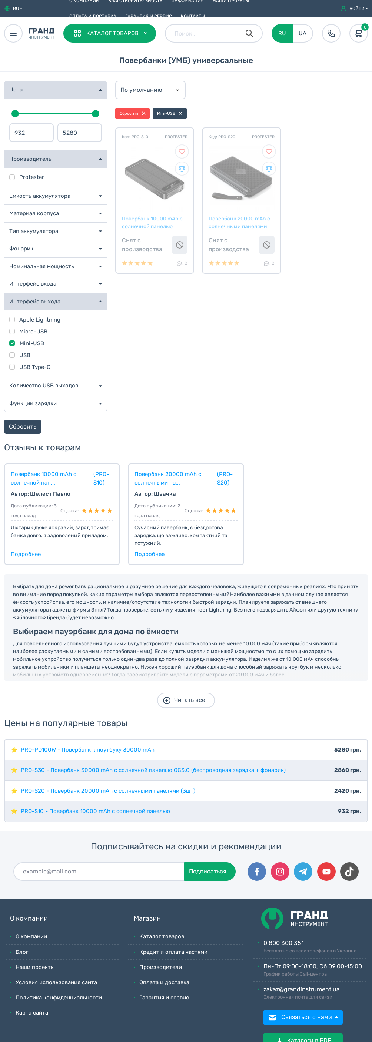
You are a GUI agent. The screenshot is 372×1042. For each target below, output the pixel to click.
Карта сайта (32, 1012)
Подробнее (26, 554)
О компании (31, 936)
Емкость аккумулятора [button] (39, 196)
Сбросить (22, 426)
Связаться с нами (300, 1017)
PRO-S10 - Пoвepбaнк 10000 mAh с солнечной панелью (95, 811)
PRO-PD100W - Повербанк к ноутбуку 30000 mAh (88, 749)
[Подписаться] (99, 871)
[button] (13, 8)
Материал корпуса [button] (34, 213)
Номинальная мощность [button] (41, 266)
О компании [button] (29, 918)
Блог (22, 952)
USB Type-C (34, 367)
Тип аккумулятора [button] (33, 231)
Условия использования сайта (56, 982)
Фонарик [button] (21, 248)
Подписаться (207, 871)
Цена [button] (16, 89)
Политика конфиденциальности (59, 997)
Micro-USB (33, 331)
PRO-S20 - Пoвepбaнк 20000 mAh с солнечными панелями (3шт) (108, 791)
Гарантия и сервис (148, 16)
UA (302, 33)
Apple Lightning (39, 319)
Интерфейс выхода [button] (34, 301)
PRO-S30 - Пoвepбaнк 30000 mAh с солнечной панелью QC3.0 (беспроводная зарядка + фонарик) (153, 770)
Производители (160, 967)
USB (24, 355)
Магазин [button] (147, 918)
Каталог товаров (161, 936)
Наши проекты (35, 967)
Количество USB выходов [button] (43, 385)
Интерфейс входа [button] (32, 283)
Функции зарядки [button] (33, 403)
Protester (31, 177)
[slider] (15, 113)
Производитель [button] (30, 159)
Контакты (193, 16)
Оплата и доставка (92, 16)
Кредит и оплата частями (173, 952)
